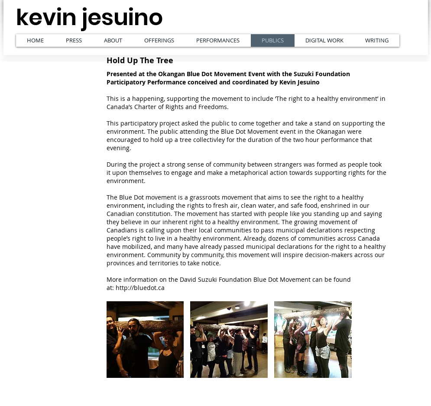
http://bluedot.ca (140, 288)
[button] (145, 339)
